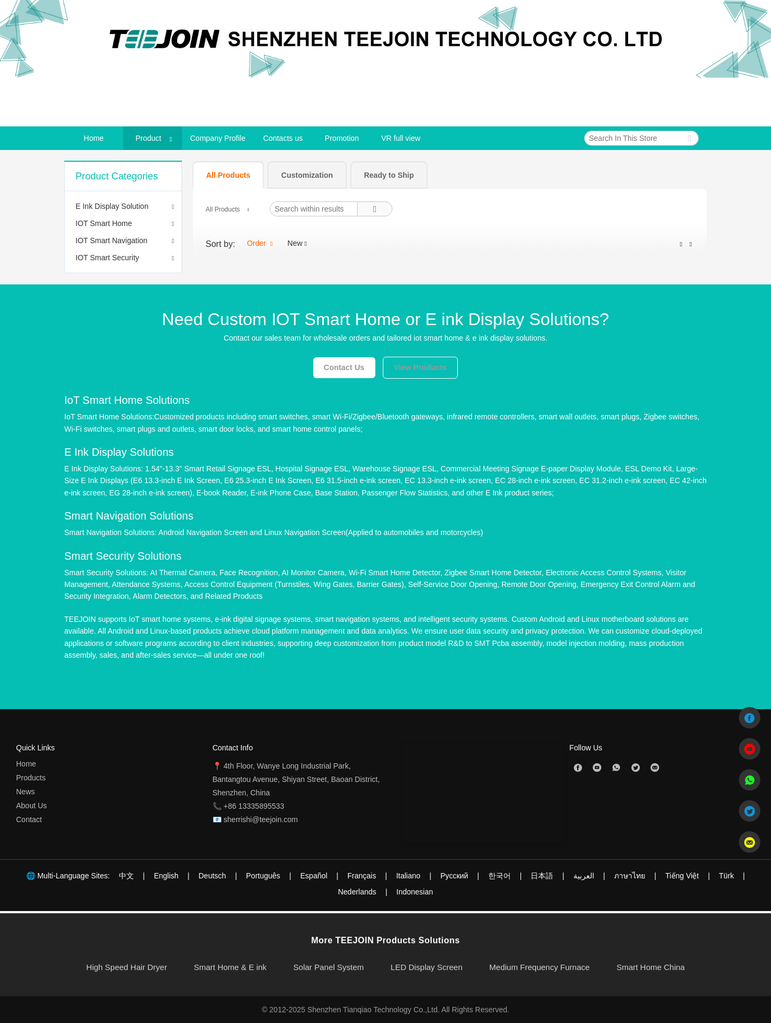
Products (31, 777)
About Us (31, 805)
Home (26, 763)
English (166, 875)
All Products (223, 209)
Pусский (454, 875)
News (25, 791)
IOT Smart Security (107, 257)
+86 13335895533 (254, 806)
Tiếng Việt (682, 875)
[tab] (228, 175)
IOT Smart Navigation (111, 240)
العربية (583, 875)
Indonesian (414, 891)
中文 (126, 875)
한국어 (499, 875)
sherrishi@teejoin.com (261, 819)
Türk (726, 875)
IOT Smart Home (103, 223)
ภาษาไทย (629, 875)
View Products (420, 367)
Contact (29, 819)
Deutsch (212, 875)
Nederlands (357, 891)
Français (361, 875)
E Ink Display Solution (111, 206)
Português (263, 875)
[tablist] (450, 175)
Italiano (408, 875)
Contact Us (344, 367)
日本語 (542, 875)
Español (314, 875)
